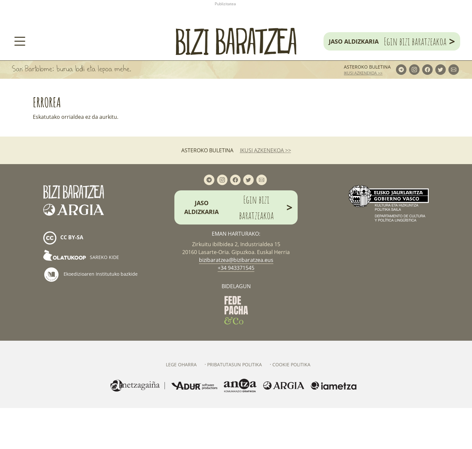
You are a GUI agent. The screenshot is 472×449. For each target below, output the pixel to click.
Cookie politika (291, 405)
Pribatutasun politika (234, 405)
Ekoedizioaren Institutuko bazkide (90, 315)
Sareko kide (81, 298)
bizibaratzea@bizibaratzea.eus (236, 301)
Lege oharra (181, 405)
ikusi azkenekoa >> (363, 114)
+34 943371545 (236, 308)
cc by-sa (63, 279)
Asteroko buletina (367, 108)
